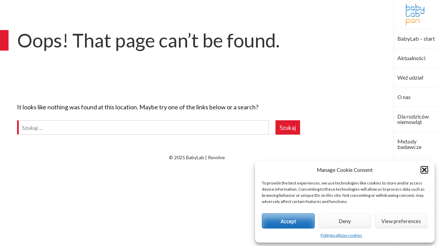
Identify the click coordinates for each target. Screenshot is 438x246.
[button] (424, 169)
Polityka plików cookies (341, 235)
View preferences (401, 221)
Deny (345, 221)
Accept (288, 221)
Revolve (216, 157)
